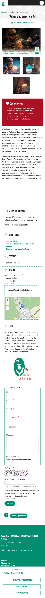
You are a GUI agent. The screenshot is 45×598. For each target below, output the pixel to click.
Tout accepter (22, 593)
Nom (8, 392)
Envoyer (10, 503)
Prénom (9, 400)
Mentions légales (8, 566)
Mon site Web (11, 241)
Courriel (9, 409)
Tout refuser (21, 586)
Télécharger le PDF (18, 515)
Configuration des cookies (22, 580)
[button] (21, 41)
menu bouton (42, 3)
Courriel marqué (12, 456)
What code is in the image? (15, 479)
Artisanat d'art (28, 22)
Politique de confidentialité (14, 573)
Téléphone (10, 427)
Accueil (4, 12)
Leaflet (17, 319)
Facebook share (6, 515)
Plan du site (6, 563)
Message (10, 435)
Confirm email (11, 417)
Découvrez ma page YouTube (17, 249)
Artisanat (17, 22)
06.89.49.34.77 (10, 283)
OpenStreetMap (27, 319)
